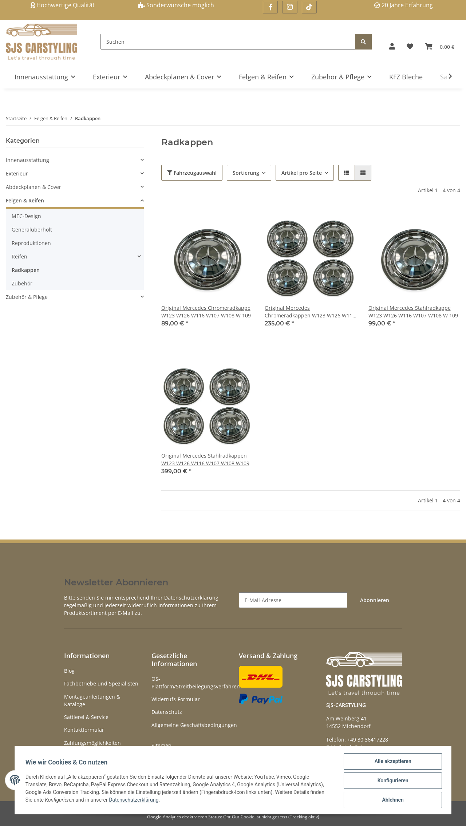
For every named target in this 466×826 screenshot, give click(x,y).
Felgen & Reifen (25, 200)
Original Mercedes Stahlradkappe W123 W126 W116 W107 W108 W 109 (413, 311)
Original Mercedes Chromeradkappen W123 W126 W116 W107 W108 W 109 (310, 311)
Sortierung (246, 172)
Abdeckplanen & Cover (33, 186)
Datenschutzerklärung (191, 597)
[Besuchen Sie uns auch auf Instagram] (289, 7)
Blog (69, 670)
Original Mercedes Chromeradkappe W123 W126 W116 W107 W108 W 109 (206, 311)
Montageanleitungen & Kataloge (92, 700)
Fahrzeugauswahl (192, 172)
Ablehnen (391, 800)
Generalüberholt (32, 229)
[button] (392, 46)
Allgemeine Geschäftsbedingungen (194, 725)
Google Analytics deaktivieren (177, 817)
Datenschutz (166, 711)
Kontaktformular (84, 729)
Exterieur (17, 173)
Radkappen (26, 269)
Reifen (19, 256)
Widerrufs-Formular (175, 699)
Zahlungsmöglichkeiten (92, 742)
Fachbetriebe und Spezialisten (101, 683)
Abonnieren (374, 600)
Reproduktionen (31, 243)
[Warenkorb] (439, 46)
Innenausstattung (27, 160)
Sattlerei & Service (86, 717)
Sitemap (161, 745)
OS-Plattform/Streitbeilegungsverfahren (195, 682)
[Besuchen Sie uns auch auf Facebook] (270, 7)
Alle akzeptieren (391, 762)
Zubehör (22, 283)
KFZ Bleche (406, 76)
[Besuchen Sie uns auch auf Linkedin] (309, 7)
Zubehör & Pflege (27, 296)
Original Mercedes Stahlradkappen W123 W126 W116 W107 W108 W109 (205, 459)
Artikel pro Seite (301, 172)
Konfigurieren (391, 781)
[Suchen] (227, 42)
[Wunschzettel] (410, 46)
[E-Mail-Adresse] (293, 600)
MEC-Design (26, 216)
